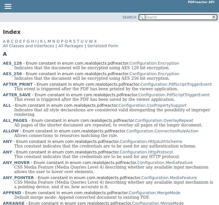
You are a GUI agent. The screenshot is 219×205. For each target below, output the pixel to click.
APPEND (12, 192)
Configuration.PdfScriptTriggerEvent (176, 84)
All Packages (70, 46)
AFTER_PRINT (18, 84)
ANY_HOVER (16, 162)
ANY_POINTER (18, 177)
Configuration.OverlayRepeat (164, 120)
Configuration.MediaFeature (165, 162)
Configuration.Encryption (154, 63)
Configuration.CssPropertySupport (152, 105)
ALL (7, 105)
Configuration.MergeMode (155, 192)
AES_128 (12, 63)
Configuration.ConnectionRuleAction (162, 131)
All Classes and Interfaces (28, 46)
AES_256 (12, 73)
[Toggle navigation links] (8, 7)
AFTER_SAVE (17, 95)
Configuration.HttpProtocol (146, 152)
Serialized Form (102, 46)
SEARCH (130, 17)
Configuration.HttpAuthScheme (151, 141)
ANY (7, 141)
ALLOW (11, 131)
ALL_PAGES (15, 120)
